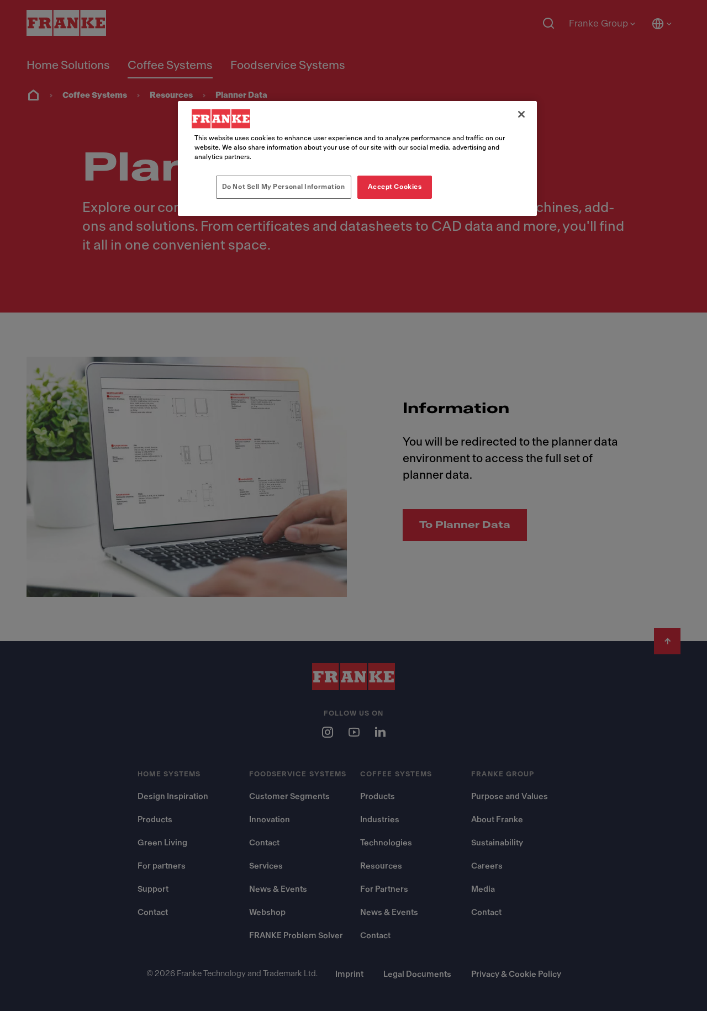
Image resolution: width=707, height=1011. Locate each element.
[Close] (521, 114)
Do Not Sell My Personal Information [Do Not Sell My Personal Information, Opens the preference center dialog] (283, 186)
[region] (357, 158)
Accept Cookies (395, 186)
